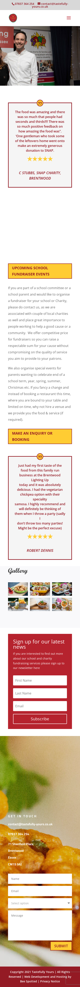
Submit (61, 945)
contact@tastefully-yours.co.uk (30, 824)
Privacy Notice (50, 981)
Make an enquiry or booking (32, 436)
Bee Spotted (28, 981)
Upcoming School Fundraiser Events (30, 270)
